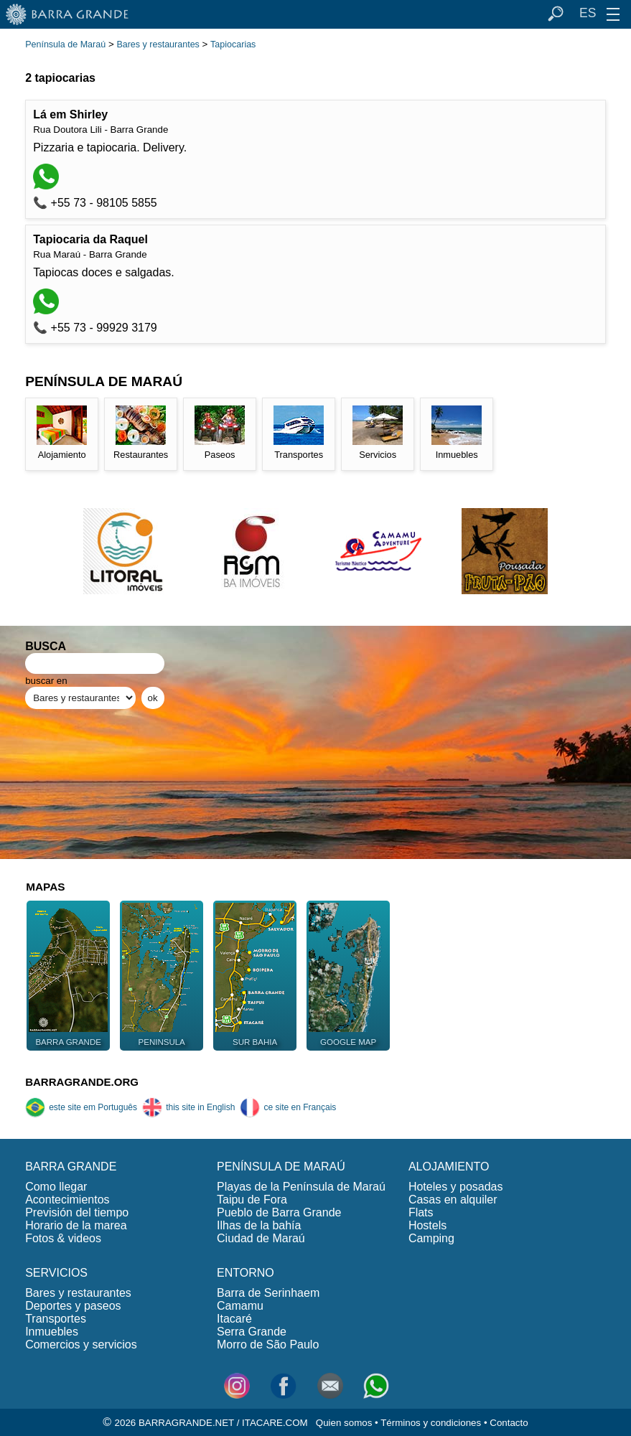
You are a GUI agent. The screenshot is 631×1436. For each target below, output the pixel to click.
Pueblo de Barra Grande (279, 1212)
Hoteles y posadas (455, 1187)
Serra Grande (251, 1331)
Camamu (240, 1306)
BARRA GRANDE (70, 1166)
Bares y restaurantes (157, 44)
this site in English (188, 1107)
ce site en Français (288, 1107)
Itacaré (234, 1319)
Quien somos (344, 1422)
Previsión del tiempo (76, 1212)
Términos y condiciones (430, 1422)
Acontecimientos (67, 1199)
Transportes (55, 1319)
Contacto (509, 1422)
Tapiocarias (233, 44)
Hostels (427, 1225)
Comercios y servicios (81, 1344)
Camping (431, 1238)
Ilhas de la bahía (259, 1225)
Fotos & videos (63, 1238)
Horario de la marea (75, 1225)
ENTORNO (245, 1273)
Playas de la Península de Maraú (301, 1187)
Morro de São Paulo (268, 1344)
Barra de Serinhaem (268, 1293)
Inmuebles (51, 1331)
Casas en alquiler (452, 1199)
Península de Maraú (65, 44)
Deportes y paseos (73, 1306)
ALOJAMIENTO (449, 1166)
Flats (421, 1212)
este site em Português (81, 1107)
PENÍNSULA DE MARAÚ (281, 1166)
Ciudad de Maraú (261, 1238)
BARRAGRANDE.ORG (82, 1082)
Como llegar (56, 1187)
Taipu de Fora (252, 1199)
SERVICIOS (56, 1273)
